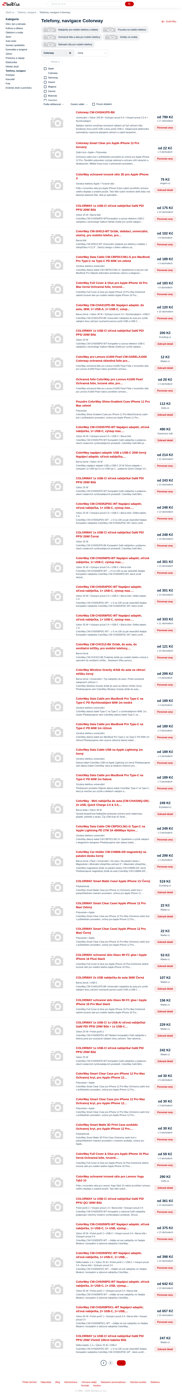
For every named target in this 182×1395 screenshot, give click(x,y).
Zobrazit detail (165, 190)
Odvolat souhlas (138, 1382)
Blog (57, 1382)
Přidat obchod (29, 1382)
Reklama (155, 1382)
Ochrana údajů (89, 1382)
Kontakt (85, 1385)
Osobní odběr (77, 104)
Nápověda (46, 1382)
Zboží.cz (10, 12)
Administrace (70, 1382)
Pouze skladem (104, 104)
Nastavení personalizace (113, 1382)
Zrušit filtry (168, 21)
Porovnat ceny (165, 127)
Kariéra (97, 1385)
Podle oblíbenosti (52, 104)
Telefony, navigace (26, 12)
